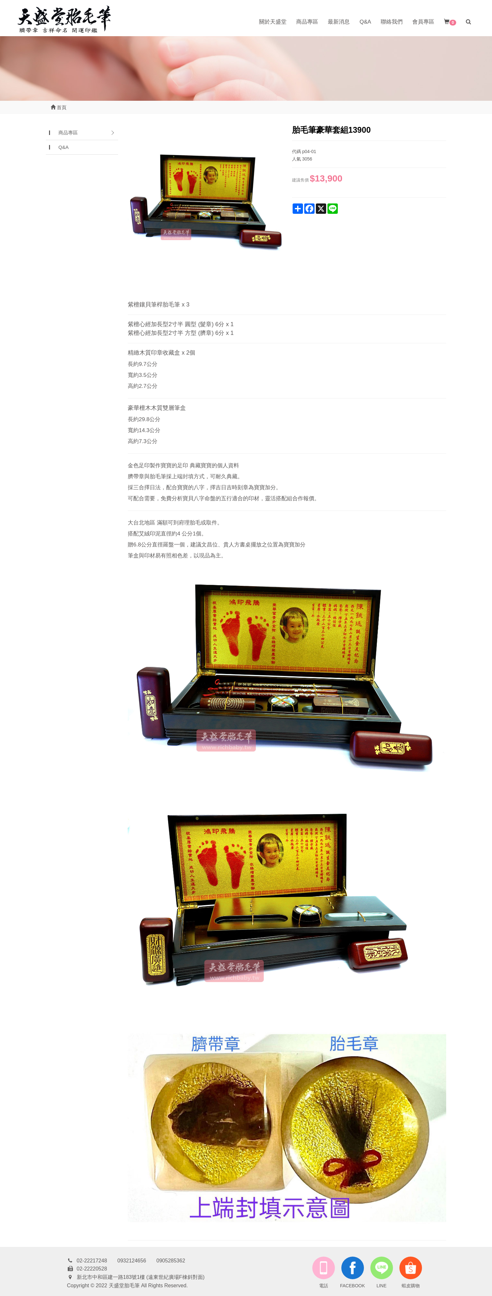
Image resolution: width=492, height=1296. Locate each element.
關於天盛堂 (272, 22)
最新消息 (339, 22)
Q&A (365, 22)
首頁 (58, 107)
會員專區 (423, 22)
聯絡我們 (392, 22)
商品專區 (307, 22)
